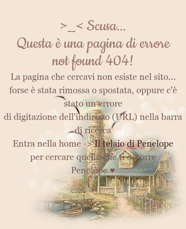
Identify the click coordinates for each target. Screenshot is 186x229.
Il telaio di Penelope (133, 143)
